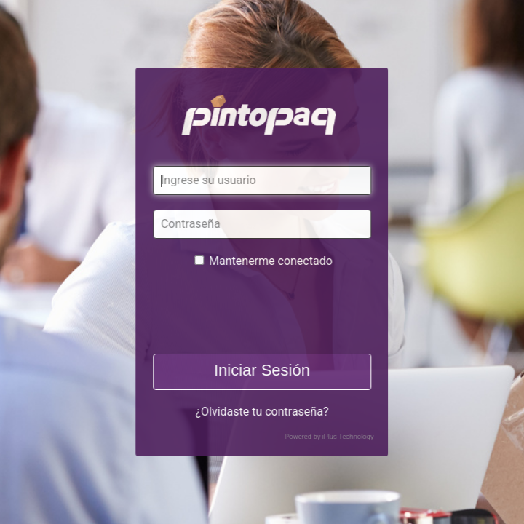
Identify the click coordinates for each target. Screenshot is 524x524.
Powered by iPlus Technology (329, 436)
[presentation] (262, 310)
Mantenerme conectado (271, 261)
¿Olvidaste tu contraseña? (261, 411)
